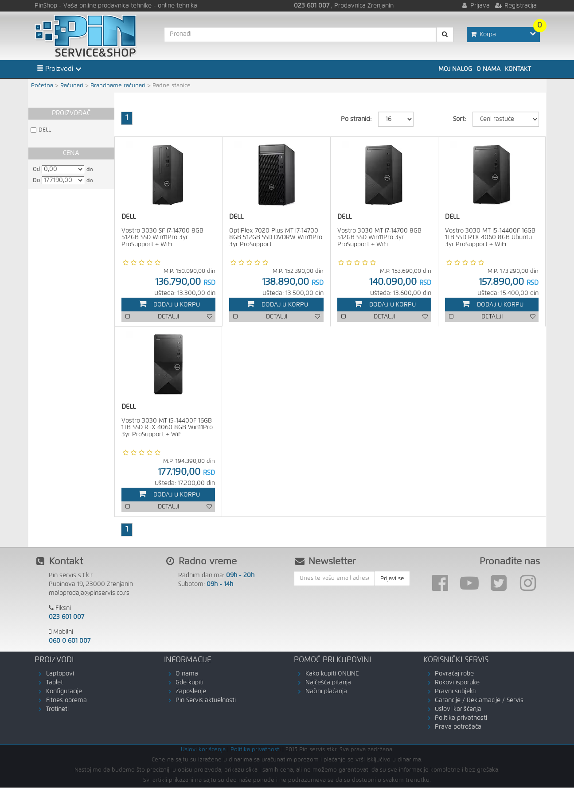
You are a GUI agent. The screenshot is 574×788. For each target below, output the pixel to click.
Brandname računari (117, 86)
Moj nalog (455, 69)
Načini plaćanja (326, 692)
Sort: (459, 119)
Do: (37, 180)
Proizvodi (55, 68)
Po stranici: (356, 119)
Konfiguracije (64, 692)
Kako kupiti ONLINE (332, 674)
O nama (488, 69)
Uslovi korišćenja (458, 709)
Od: (37, 169)
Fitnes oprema (66, 701)
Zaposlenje (191, 692)
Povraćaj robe (454, 674)
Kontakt (518, 69)
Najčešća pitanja (328, 683)
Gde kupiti (189, 683)
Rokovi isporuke (457, 683)
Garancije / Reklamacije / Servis (479, 701)
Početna (42, 86)
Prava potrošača (458, 727)
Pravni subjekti (455, 692)
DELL (45, 130)
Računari (71, 86)
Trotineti (57, 709)
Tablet (54, 683)
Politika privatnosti (461, 718)
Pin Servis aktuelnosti (206, 701)
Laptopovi (60, 674)
